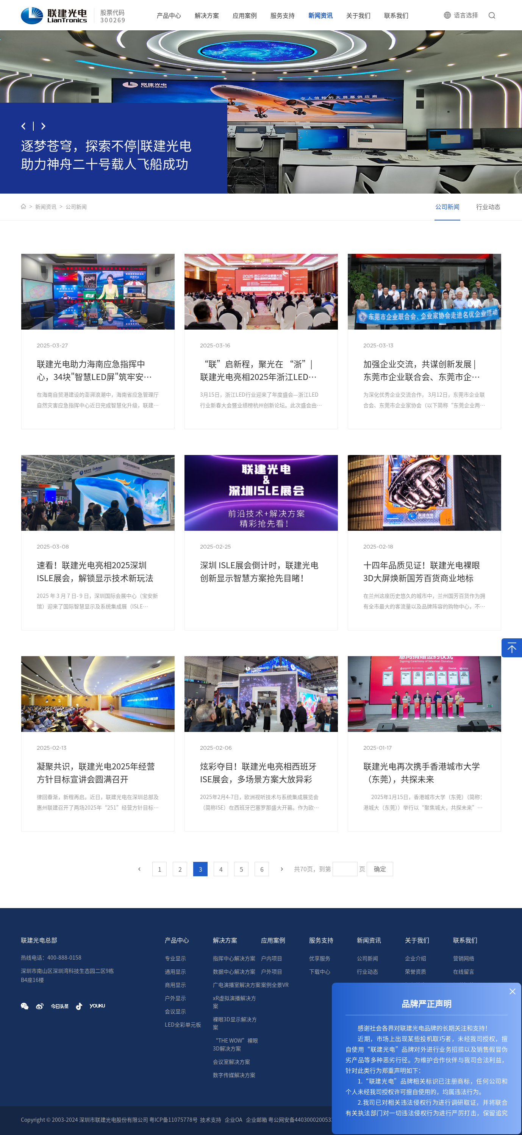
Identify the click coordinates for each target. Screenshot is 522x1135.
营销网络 (463, 958)
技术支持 (210, 1119)
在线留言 (463, 971)
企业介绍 (415, 958)
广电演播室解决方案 (237, 985)
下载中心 (319, 971)
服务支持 (282, 16)
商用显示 (175, 985)
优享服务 (319, 958)
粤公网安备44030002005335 (302, 1119)
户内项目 (271, 958)
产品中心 (169, 16)
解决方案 (207, 16)
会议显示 (175, 1011)
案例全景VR (275, 985)
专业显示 (175, 958)
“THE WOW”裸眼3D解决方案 (235, 1044)
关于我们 (358, 16)
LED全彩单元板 (183, 1024)
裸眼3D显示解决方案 (235, 1023)
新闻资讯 (320, 16)
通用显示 (175, 971)
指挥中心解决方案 (234, 958)
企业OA (233, 1119)
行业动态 (488, 207)
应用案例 (245, 16)
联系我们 (396, 16)
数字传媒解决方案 (234, 1075)
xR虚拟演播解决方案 (234, 1002)
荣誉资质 (415, 971)
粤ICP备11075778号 (173, 1119)
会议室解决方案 (231, 1062)
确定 (380, 869)
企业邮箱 (256, 1119)
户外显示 (175, 998)
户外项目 (271, 971)
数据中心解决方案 (234, 971)
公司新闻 (76, 206)
